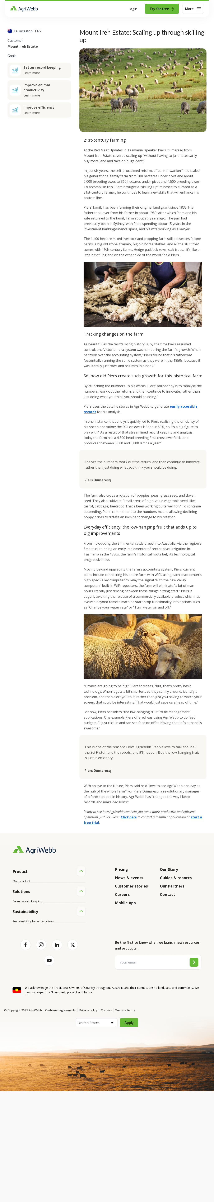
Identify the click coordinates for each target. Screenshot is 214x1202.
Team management (27, 986)
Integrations (21, 889)
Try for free (162, 8)
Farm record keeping (27, 954)
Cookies (106, 1121)
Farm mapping (23, 962)
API (15, 921)
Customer (15, 40)
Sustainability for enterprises (33, 1019)
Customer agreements (60, 1121)
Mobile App (125, 902)
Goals (12, 55)
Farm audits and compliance (32, 994)
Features (19, 897)
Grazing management (28, 978)
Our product (21, 881)
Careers (122, 894)
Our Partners (172, 886)
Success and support (27, 913)
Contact (167, 894)
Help (16, 929)
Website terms (125, 1121)
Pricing (121, 869)
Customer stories (131, 886)
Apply (129, 1133)
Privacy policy (88, 1121)
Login (133, 8)
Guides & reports (176, 877)
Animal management (27, 970)
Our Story (169, 869)
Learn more (31, 73)
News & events (129, 877)
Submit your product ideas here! (36, 905)
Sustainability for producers (32, 1027)
